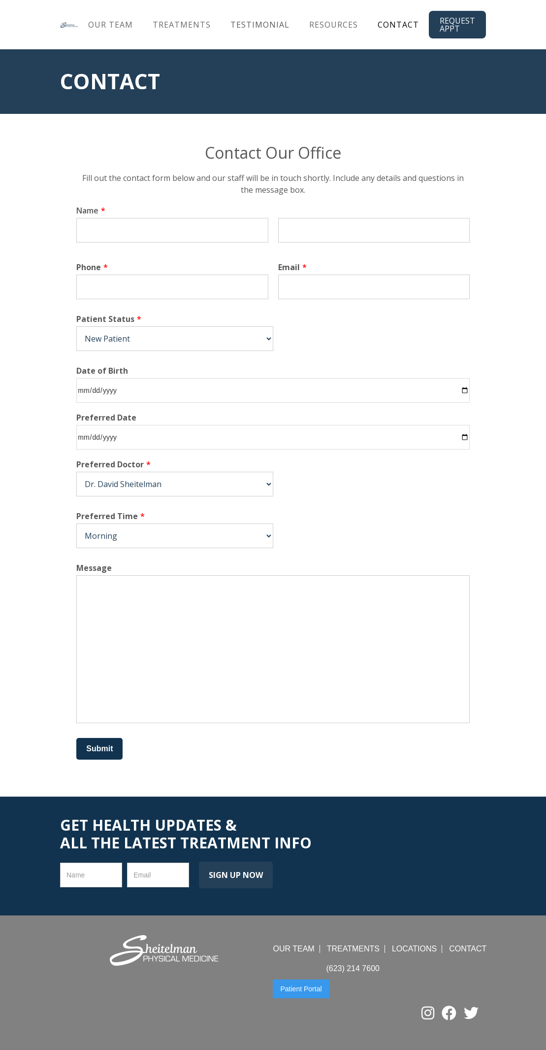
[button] (110, 25)
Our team (293, 949)
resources (333, 24)
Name (90, 210)
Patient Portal (300, 989)
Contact (398, 24)
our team (110, 24)
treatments (182, 24)
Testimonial (259, 24)
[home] (69, 25)
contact (467, 949)
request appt (457, 24)
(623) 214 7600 (353, 968)
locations (414, 949)
